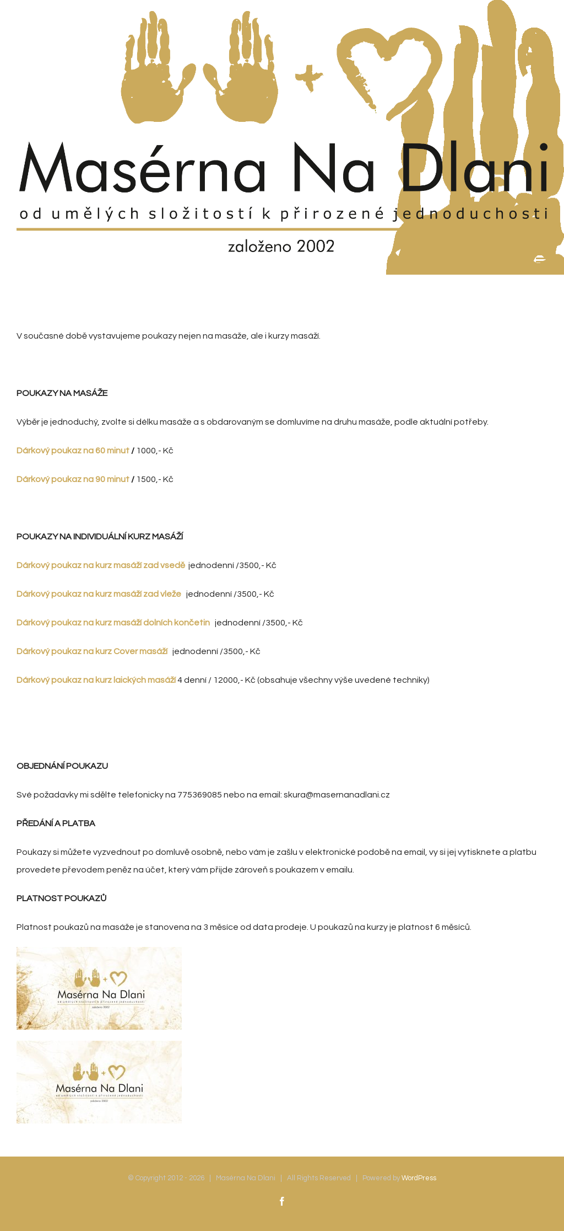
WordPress (419, 1178)
